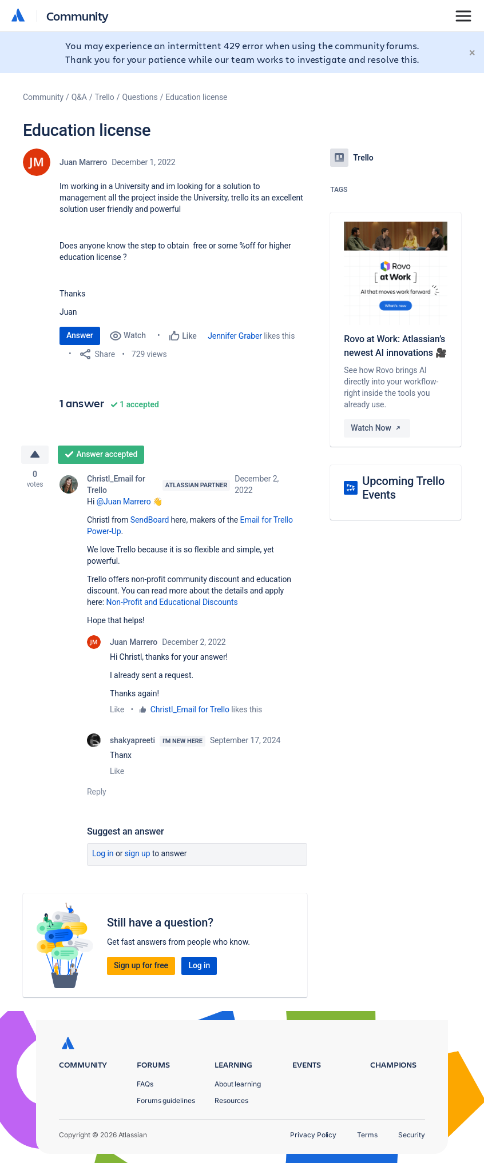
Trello (104, 97)
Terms (367, 1134)
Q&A (79, 97)
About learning (238, 1084)
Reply (96, 791)
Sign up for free (141, 965)
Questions (139, 97)
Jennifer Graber (235, 335)
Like (117, 709)
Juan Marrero (83, 162)
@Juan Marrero (124, 501)
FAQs (145, 1084)
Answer (79, 335)
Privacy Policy (313, 1134)
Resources (231, 1100)
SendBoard (149, 519)
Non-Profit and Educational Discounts (172, 602)
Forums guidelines (166, 1100)
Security (411, 1134)
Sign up (137, 853)
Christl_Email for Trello (116, 484)
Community (77, 15)
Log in (103, 853)
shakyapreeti (132, 740)
